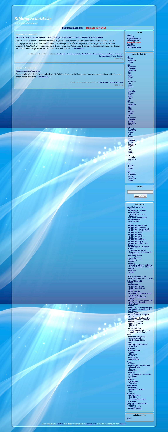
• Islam (130, 290)
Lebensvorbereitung (134, 258)
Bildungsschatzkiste (33, 18)
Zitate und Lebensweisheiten (137, 403)
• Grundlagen (109, 54)
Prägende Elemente (134, 39)
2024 (128, 57)
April (130, 75)
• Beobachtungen (134, 395)
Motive (129, 35)
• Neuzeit (131, 356)
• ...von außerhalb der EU (137, 250)
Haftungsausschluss (134, 47)
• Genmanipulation (135, 408)
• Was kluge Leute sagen (137, 399)
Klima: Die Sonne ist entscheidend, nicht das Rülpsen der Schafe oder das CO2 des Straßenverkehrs (59, 37)
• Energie (131, 369)
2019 (128, 116)
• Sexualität (132, 216)
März (130, 98)
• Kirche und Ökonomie (136, 302)
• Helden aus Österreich (136, 240)
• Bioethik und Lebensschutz (92, 54)
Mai (129, 74)
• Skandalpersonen (135, 255)
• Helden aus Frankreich (137, 227)
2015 (128, 163)
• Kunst (131, 272)
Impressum (131, 46)
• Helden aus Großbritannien (139, 231)
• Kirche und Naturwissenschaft (68, 54)
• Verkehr (117, 54)
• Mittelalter (132, 354)
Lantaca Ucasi (91, 424)
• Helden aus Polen (135, 238)
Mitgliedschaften (133, 40)
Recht (129, 335)
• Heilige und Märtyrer (136, 288)
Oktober (131, 59)
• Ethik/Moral (133, 284)
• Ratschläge (132, 397)
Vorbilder (130, 224)
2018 (128, 127)
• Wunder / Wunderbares (137, 332)
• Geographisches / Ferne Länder (111, 55)
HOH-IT (122, 424)
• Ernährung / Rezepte (136, 389)
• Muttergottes (133, 313)
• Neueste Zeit (133, 357)
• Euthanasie (132, 371)
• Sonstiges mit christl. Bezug (139, 330)
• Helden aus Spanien (135, 236)
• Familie (131, 209)
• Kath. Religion (134, 291)
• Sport (130, 391)
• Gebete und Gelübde (136, 286)
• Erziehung (132, 260)
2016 (128, 155)
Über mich (130, 37)
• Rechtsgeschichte (135, 338)
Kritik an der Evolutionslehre (28, 71)
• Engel (130, 283)
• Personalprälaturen (135, 321)
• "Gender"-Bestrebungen (137, 218)
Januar (130, 77)
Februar (131, 111)
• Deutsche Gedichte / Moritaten (140, 267)
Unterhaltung (132, 401)
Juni (129, 72)
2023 (128, 65)
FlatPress (60, 424)
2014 (128, 171)
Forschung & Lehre (134, 407)
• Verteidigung (133, 381)
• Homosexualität (134, 219)
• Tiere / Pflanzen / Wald (137, 276)
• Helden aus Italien (135, 234)
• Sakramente (133, 327)
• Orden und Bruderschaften (139, 318)
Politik (129, 362)
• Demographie (133, 221)
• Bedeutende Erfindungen (137, 344)
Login (129, 418)
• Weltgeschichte (134, 350)
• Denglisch (132, 270)
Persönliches (131, 405)
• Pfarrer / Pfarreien (135, 323)
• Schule (131, 261)
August (130, 62)
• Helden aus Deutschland (137, 226)
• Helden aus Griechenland (138, 229)
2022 (128, 80)
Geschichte (131, 349)
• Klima (131, 378)
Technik (129, 342)
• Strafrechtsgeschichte (136, 340)
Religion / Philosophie (134, 281)
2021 (128, 89)
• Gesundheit (132, 387)
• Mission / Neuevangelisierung (140, 307)
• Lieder (131, 269)
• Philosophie (133, 325)
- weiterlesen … (43, 77)
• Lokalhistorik (133, 359)
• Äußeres (131, 364)
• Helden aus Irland (135, 233)
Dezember (132, 67)
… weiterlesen (77, 48)
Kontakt (130, 44)
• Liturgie (131, 306)
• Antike (131, 352)
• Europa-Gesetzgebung (136, 336)
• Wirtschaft (132, 383)
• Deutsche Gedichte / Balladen (140, 265)
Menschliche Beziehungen (136, 207)
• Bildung (131, 263)
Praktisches (131, 393)
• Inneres (131, 372)
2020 (128, 101)
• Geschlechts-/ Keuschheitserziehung (136, 213)
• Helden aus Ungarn (135, 241)
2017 (128, 139)
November (132, 68)
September (132, 60)
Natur (129, 275)
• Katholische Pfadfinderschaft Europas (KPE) (140, 294)
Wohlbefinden (132, 386)
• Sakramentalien (134, 328)
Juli (129, 147)
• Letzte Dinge (133, 304)
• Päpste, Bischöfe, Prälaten (138, 320)
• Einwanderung (134, 367)
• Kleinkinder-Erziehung (137, 211)
